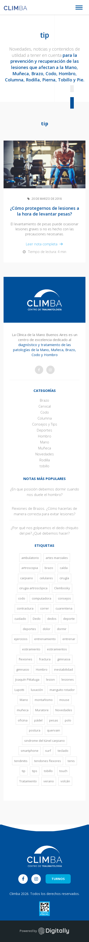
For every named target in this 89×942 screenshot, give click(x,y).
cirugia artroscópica (33, 588)
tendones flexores (47, 761)
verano (48, 781)
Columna (44, 418)
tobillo (44, 465)
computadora (41, 598)
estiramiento (31, 649)
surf (48, 750)
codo (21, 598)
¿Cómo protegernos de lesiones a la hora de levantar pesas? (44, 210)
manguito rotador (62, 690)
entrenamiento (45, 639)
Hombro (44, 436)
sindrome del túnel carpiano (44, 740)
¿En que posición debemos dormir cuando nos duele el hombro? (44, 492)
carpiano (26, 578)
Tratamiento (28, 781)
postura (34, 730)
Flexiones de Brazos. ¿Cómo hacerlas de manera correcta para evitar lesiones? (44, 511)
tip (23, 771)
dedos (51, 618)
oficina (23, 720)
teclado (63, 750)
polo (68, 720)
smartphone (29, 750)
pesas (53, 720)
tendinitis (21, 761)
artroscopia (29, 568)
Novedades (44, 454)
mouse (64, 700)
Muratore (42, 710)
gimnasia (63, 659)
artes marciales (57, 558)
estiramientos (57, 649)
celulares (46, 578)
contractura (25, 608)
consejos (64, 598)
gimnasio (22, 669)
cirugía (64, 578)
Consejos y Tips (44, 424)
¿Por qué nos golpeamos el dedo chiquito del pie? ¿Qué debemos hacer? (44, 530)
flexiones (25, 659)
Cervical (44, 406)
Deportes (44, 430)
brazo (49, 568)
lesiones (67, 679)
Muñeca (44, 448)
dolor (46, 629)
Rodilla (44, 460)
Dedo (37, 618)
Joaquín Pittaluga (27, 679)
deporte (69, 618)
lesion (50, 679)
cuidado (20, 618)
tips (34, 771)
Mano (44, 442)
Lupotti (19, 690)
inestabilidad (63, 669)
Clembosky (62, 588)
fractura (45, 659)
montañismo (44, 700)
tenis (71, 761)
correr (44, 608)
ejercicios (21, 639)
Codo (44, 412)
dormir (61, 629)
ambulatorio (30, 558)
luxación (37, 690)
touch (63, 771)
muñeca (22, 710)
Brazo (44, 400)
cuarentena (64, 608)
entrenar (68, 639)
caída (64, 568)
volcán (65, 781)
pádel (38, 720)
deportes (29, 629)
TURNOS (58, 879)
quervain (53, 730)
